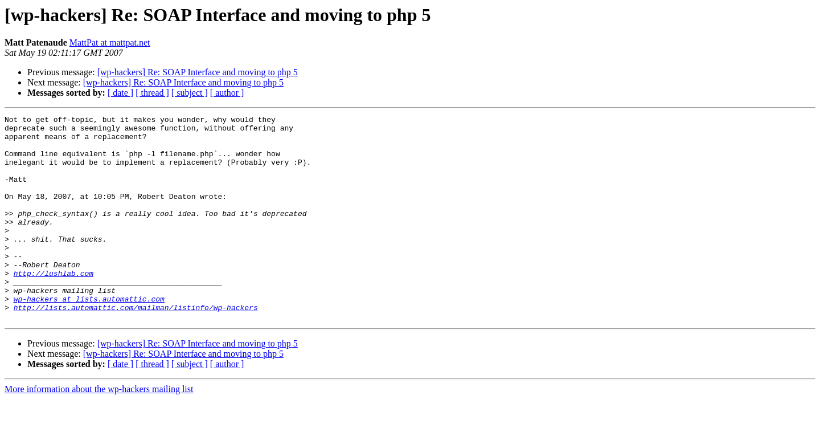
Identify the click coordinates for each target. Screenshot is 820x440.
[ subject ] (189, 92)
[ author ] (227, 92)
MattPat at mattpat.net (109, 42)
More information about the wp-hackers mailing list (99, 430)
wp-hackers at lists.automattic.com (89, 336)
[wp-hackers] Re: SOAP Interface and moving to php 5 (197, 72)
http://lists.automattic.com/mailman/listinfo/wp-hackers (136, 346)
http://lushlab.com (53, 305)
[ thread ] (152, 92)
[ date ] (120, 92)
